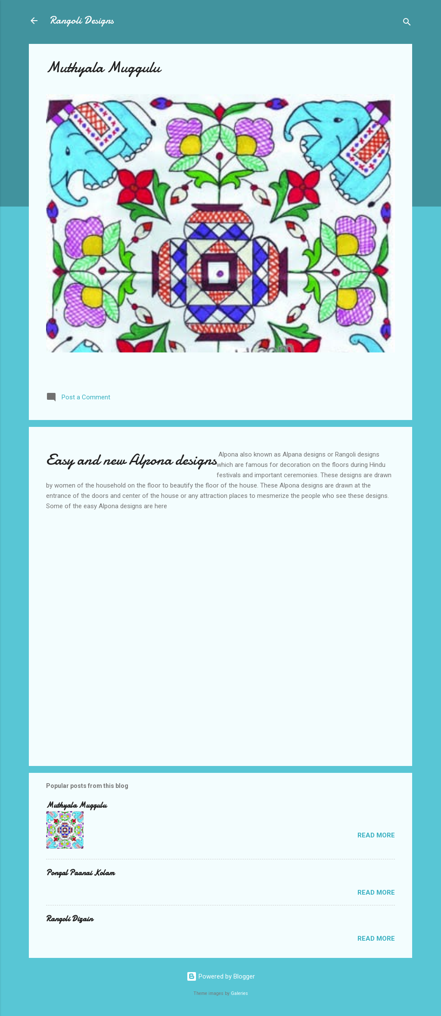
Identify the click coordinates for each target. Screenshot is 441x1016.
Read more (376, 835)
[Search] (407, 23)
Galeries (239, 993)
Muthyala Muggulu (103, 67)
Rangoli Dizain (69, 919)
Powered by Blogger (220, 976)
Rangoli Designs (82, 20)
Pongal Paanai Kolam (80, 873)
